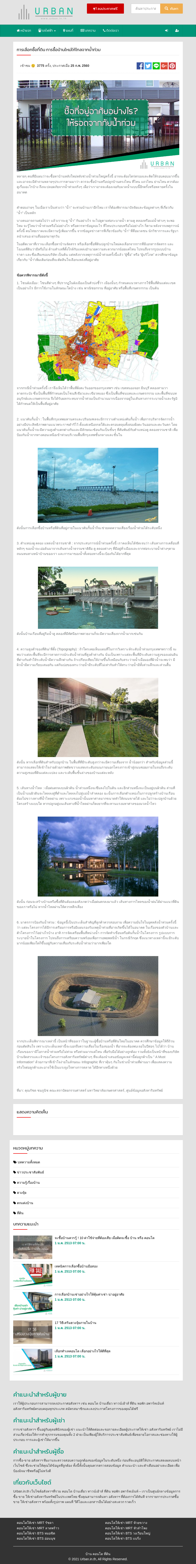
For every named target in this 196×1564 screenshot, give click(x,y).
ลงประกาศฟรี (105, 8)
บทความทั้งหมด (26, 1162)
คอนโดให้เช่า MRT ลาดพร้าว (38, 1528)
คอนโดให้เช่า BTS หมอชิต (36, 1533)
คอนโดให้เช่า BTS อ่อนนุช (36, 1538)
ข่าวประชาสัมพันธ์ (28, 1172)
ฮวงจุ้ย (19, 1193)
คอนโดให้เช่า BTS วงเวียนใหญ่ (127, 1533)
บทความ (88, 30)
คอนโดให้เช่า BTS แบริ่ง (123, 1538)
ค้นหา (171, 8)
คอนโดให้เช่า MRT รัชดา (35, 1523)
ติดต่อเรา (111, 30)
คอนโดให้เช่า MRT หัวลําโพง (126, 1528)
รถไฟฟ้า (47, 30)
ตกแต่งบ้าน (23, 1203)
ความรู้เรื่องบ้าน (26, 1182)
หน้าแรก (24, 30)
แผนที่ (68, 30)
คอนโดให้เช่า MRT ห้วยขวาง (126, 1523)
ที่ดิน (18, 1213)
